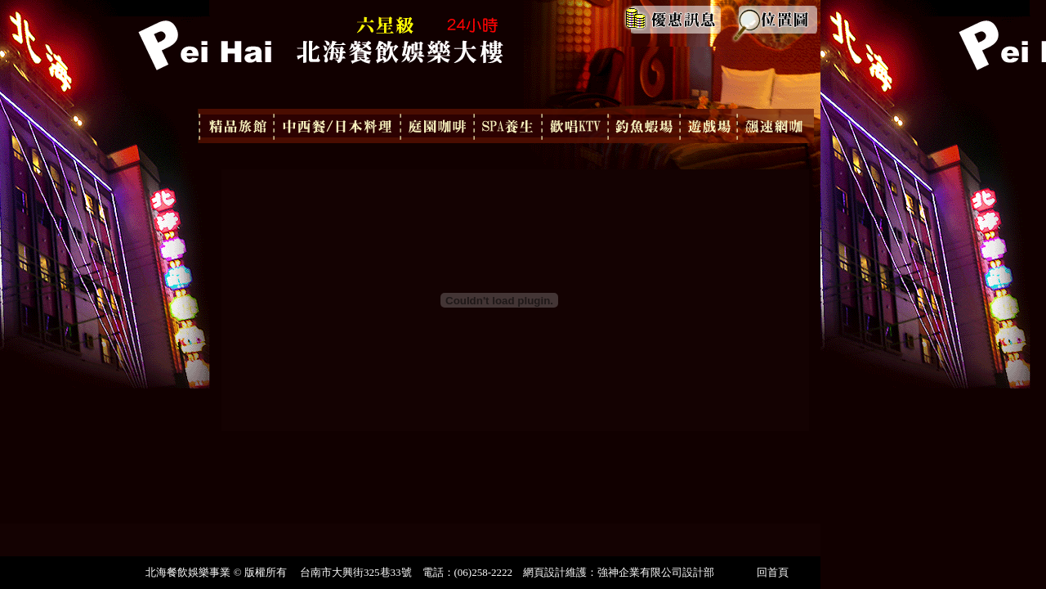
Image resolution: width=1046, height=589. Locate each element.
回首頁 (773, 572)
